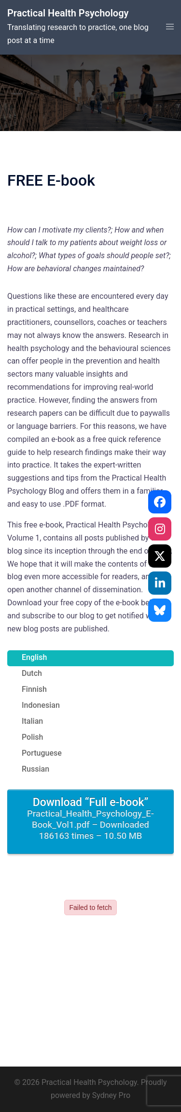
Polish (32, 737)
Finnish (34, 689)
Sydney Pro (111, 1095)
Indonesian (41, 705)
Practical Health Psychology (67, 13)
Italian (32, 721)
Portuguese (42, 753)
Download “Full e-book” (90, 819)
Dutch (32, 673)
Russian (35, 769)
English (34, 657)
